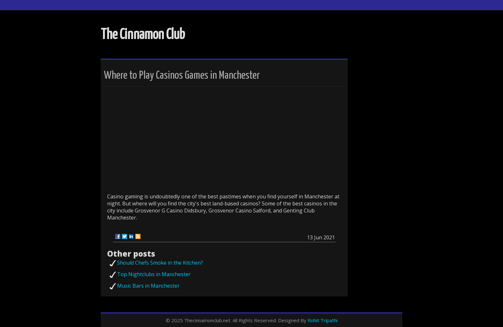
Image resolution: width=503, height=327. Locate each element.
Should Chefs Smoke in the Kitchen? (160, 262)
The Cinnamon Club (143, 35)
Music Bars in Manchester (148, 285)
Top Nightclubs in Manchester (154, 274)
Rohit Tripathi (322, 320)
